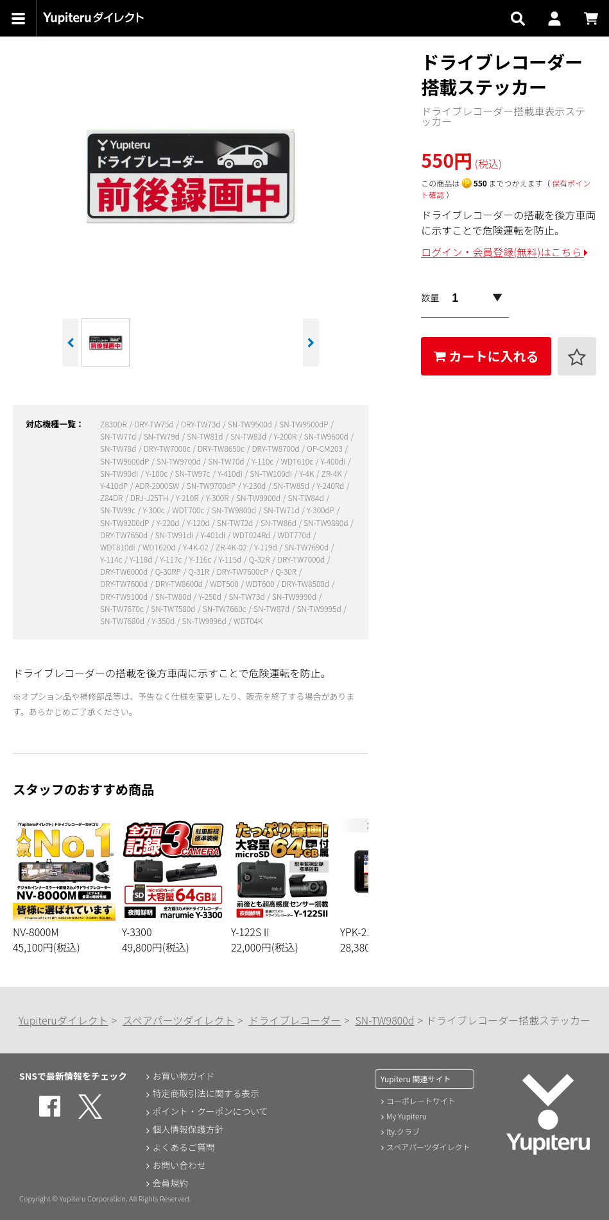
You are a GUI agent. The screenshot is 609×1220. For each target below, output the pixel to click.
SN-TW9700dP (212, 485)
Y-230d (255, 485)
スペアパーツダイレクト (178, 1020)
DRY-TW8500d (306, 583)
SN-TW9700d (180, 461)
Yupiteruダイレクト (63, 1020)
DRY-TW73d (201, 423)
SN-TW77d (119, 436)
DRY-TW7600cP (243, 571)
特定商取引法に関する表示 (206, 1093)
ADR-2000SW (158, 485)
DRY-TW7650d (125, 534)
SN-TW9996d (205, 620)
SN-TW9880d (327, 522)
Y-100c (157, 473)
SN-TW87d (272, 608)
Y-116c (201, 559)
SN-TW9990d (295, 596)
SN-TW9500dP (304, 423)
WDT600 (261, 583)
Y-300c (154, 509)
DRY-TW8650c (222, 448)
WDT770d (295, 534)
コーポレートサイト (421, 1100)
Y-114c (112, 559)
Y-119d (266, 546)
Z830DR (114, 423)
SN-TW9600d (327, 436)
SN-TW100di (271, 473)
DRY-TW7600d (125, 583)
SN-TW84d (306, 497)
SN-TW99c (118, 509)
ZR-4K (333, 473)
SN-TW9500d (251, 423)
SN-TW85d (292, 485)
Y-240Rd (331, 485)
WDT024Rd (252, 534)
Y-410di (231, 473)
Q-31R (199, 571)
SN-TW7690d (307, 546)
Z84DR (112, 497)
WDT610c (298, 461)
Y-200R (286, 436)
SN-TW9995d (320, 608)
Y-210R (188, 497)
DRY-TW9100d (125, 596)
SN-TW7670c (122, 608)
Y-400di (334, 461)
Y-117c (172, 559)
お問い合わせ (179, 1165)
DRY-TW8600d (180, 583)
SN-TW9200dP (125, 522)
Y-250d (210, 596)
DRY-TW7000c (168, 448)
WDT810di (118, 546)
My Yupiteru (406, 1115)
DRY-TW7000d (302, 559)
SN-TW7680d (123, 620)
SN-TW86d (279, 522)
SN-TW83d (249, 436)
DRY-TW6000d (125, 571)
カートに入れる (486, 356)
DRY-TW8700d (276, 448)
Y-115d (231, 559)
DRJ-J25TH (150, 497)
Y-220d (169, 522)
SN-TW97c (193, 473)
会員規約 (170, 1183)
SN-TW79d (163, 436)
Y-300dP (321, 509)
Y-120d (199, 522)
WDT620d (159, 546)
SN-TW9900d (259, 497)
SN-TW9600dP (125, 461)
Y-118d (142, 559)
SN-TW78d (119, 448)
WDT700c (189, 509)
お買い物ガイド (183, 1075)
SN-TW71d (282, 509)
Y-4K (307, 473)
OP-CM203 (325, 448)
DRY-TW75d (154, 423)
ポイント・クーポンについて (210, 1111)
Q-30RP (169, 571)
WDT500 (225, 583)
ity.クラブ (403, 1131)
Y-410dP (115, 485)
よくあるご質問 (183, 1147)
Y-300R (218, 497)
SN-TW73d (247, 596)
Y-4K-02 (196, 546)
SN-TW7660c (225, 608)
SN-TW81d (206, 436)
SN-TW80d (174, 596)
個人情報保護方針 (188, 1129)
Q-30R (286, 571)
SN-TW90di (120, 473)
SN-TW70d (227, 461)
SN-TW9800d (235, 509)
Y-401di (213, 534)
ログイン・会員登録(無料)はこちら (504, 252)
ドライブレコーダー (294, 1020)
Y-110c (263, 461)
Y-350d (164, 620)
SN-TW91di (175, 534)
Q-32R (260, 559)
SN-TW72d (236, 522)
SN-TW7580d (174, 608)
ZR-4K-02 (232, 546)
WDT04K (248, 620)
